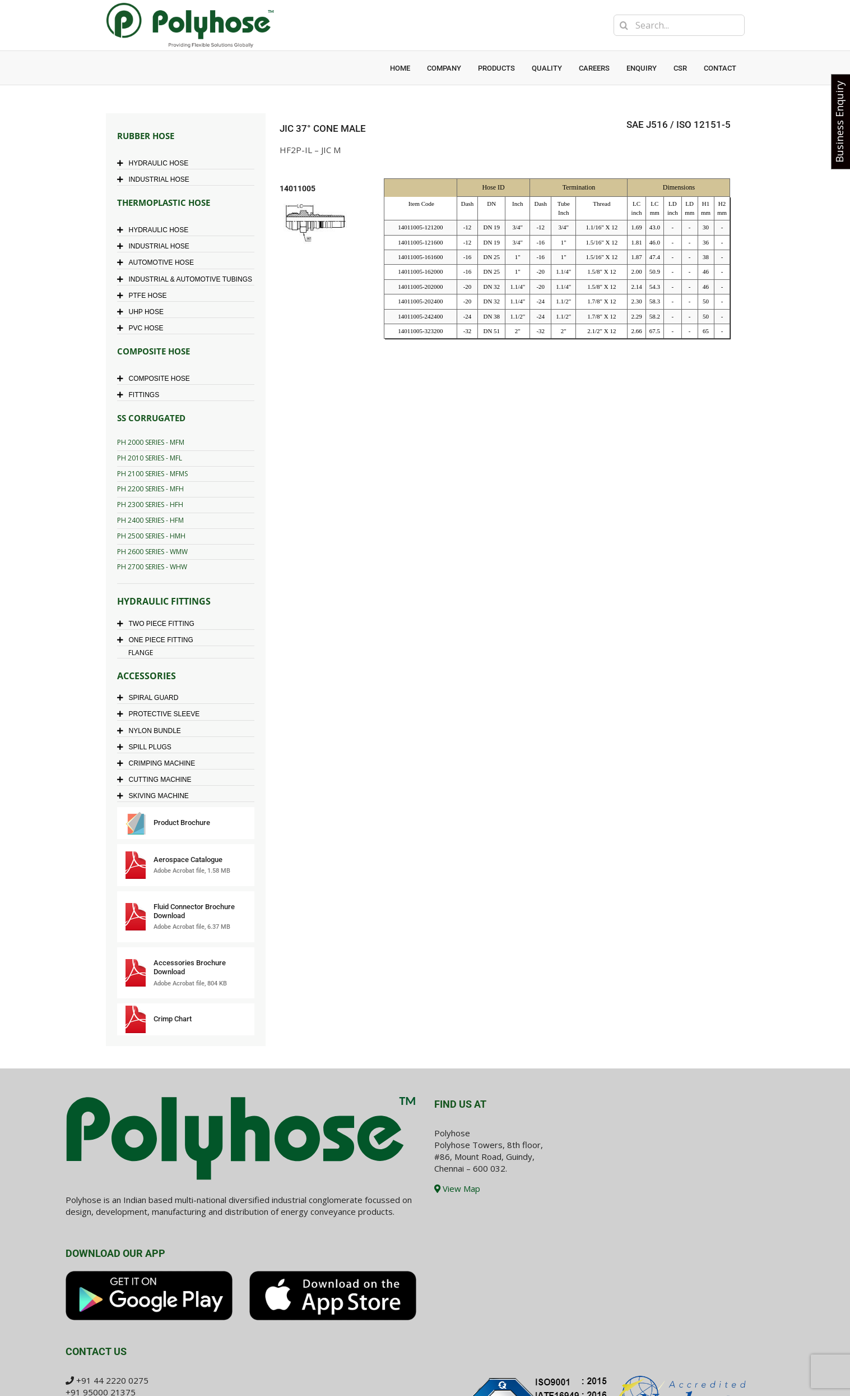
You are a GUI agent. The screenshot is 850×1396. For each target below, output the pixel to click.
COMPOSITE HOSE (156, 379)
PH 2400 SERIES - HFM (150, 520)
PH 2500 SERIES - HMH (151, 536)
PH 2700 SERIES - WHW (152, 567)
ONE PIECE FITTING (158, 640)
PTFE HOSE (145, 296)
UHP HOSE (143, 312)
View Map (457, 1188)
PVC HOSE (143, 328)
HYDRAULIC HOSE (156, 163)
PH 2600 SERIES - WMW (152, 551)
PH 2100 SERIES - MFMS (152, 473)
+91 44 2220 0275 (112, 1380)
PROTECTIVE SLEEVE (161, 714)
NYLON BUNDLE (152, 731)
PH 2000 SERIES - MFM (150, 442)
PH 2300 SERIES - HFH (150, 504)
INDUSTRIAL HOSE (156, 179)
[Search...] (679, 25)
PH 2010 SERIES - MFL (149, 458)
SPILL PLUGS (147, 747)
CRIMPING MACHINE (159, 763)
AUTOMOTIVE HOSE (158, 262)
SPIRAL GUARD (151, 698)
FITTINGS (141, 395)
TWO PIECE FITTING (158, 624)
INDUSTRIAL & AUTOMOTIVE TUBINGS (187, 279)
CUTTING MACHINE (157, 780)
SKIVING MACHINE (156, 796)
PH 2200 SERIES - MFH (150, 489)
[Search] (624, 25)
